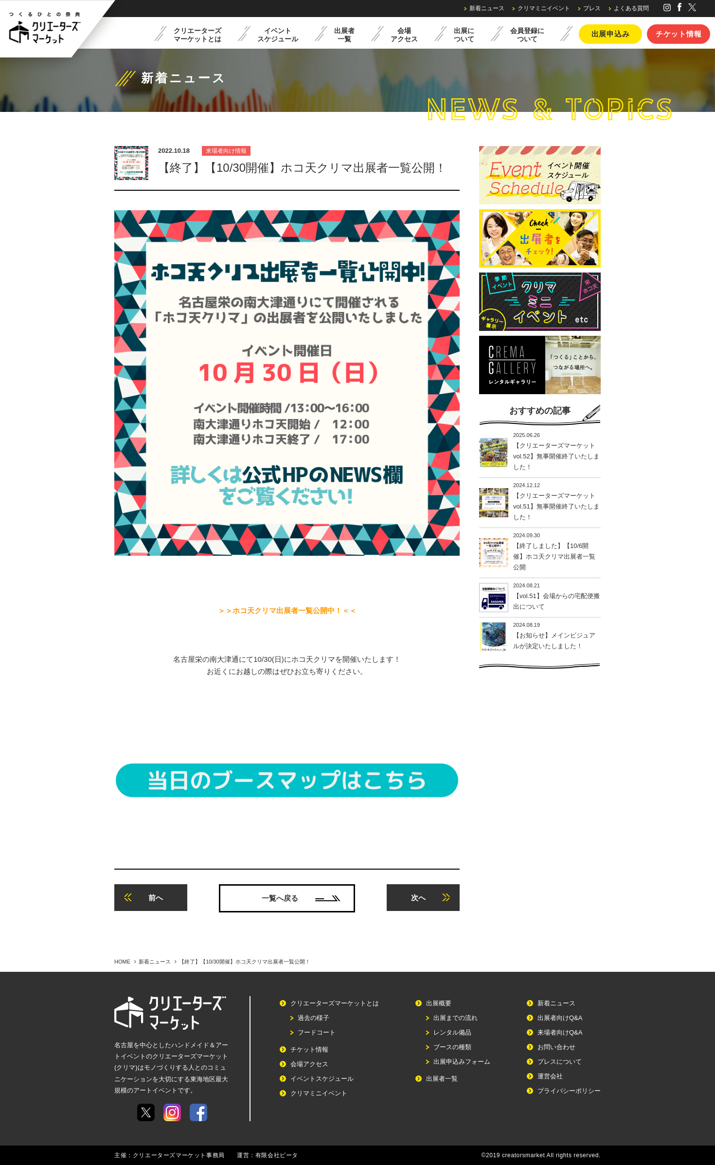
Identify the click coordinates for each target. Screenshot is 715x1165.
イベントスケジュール (322, 1078)
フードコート (317, 1032)
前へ (143, 897)
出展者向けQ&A (559, 1017)
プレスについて (559, 1061)
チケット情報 (679, 34)
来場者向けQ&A (559, 1032)
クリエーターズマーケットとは (334, 1003)
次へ (430, 897)
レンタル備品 (452, 1032)
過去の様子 (313, 1017)
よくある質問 (631, 8)
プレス (592, 8)
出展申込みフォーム (461, 1061)
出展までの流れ (455, 1017)
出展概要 (438, 1003)
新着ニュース (486, 8)
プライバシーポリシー (569, 1090)
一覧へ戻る (301, 898)
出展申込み (610, 34)
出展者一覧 (442, 1078)
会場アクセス (309, 1064)
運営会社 (550, 1076)
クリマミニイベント (544, 8)
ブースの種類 (452, 1047)
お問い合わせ (556, 1047)
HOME (122, 962)
